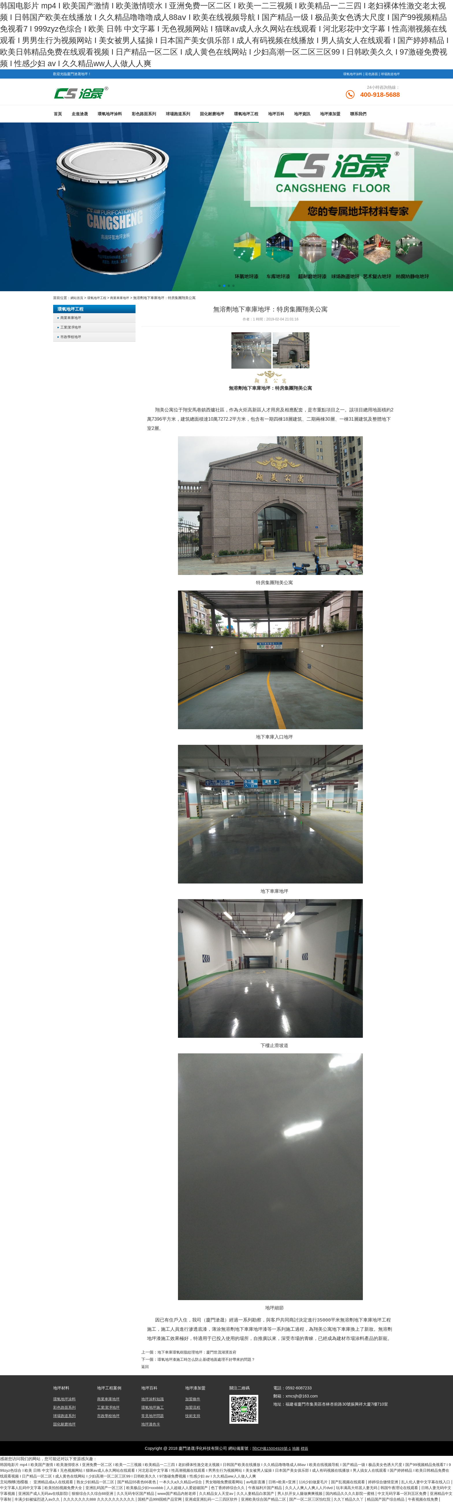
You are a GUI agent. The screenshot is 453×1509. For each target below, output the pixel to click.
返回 (145, 1369)
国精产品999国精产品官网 (267, 1500)
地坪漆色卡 (151, 1425)
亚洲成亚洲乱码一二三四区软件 (322, 1500)
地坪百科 (276, 116)
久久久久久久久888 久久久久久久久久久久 (202, 1500)
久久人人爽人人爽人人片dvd (363, 1488)
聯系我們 (358, 116)
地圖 (296, 1449)
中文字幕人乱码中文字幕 (54, 1488)
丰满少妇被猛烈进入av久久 (136, 1500)
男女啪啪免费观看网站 (238, 1483)
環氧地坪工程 (246, 116)
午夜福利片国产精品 (316, 1488)
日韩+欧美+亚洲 (300, 1483)
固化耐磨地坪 (212, 116)
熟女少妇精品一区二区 (100, 1483)
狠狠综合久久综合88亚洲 (163, 1494)
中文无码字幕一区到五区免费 (42, 1500)
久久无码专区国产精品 (209, 1494)
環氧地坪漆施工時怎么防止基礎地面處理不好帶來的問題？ (210, 1361)
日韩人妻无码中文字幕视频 (56, 1494)
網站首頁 (77, 300)
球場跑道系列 (178, 116)
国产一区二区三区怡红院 (428, 1500)
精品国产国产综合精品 (56, 1506)
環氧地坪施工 (153, 1409)
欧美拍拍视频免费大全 (100, 1488)
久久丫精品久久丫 (17, 1506)
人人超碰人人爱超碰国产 (232, 1488)
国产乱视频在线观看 (370, 1483)
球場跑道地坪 (389, 74)
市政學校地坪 (71, 339)
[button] (219, 288)
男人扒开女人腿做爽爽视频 (385, 1494)
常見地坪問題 (153, 1417)
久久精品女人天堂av (296, 1494)
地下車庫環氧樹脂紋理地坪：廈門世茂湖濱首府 (199, 1354)
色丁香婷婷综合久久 (276, 1488)
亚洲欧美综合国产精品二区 (378, 1500)
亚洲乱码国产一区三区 (144, 1488)
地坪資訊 (302, 116)
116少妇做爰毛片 (333, 1483)
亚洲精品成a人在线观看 (55, 1483)
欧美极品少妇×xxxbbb (187, 1488)
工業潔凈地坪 (71, 330)
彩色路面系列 (144, 116)
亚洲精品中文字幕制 (90, 1500)
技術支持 (193, 1417)
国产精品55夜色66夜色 (144, 1483)
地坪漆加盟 (330, 116)
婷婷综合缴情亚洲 (408, 1483)
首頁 (58, 116)
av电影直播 (272, 1483)
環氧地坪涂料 (349, 74)
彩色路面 (369, 74)
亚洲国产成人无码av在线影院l (110, 1494)
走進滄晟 (80, 116)
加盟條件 (193, 1401)
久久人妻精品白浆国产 (338, 1494)
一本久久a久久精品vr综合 (191, 1483)
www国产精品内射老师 (254, 1494)
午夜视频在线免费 (96, 1506)
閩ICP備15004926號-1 (271, 1449)
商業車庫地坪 (123, 300)
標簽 (306, 1449)
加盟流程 (193, 1409)
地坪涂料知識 (153, 1401)
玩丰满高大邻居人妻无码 (414, 1488)
